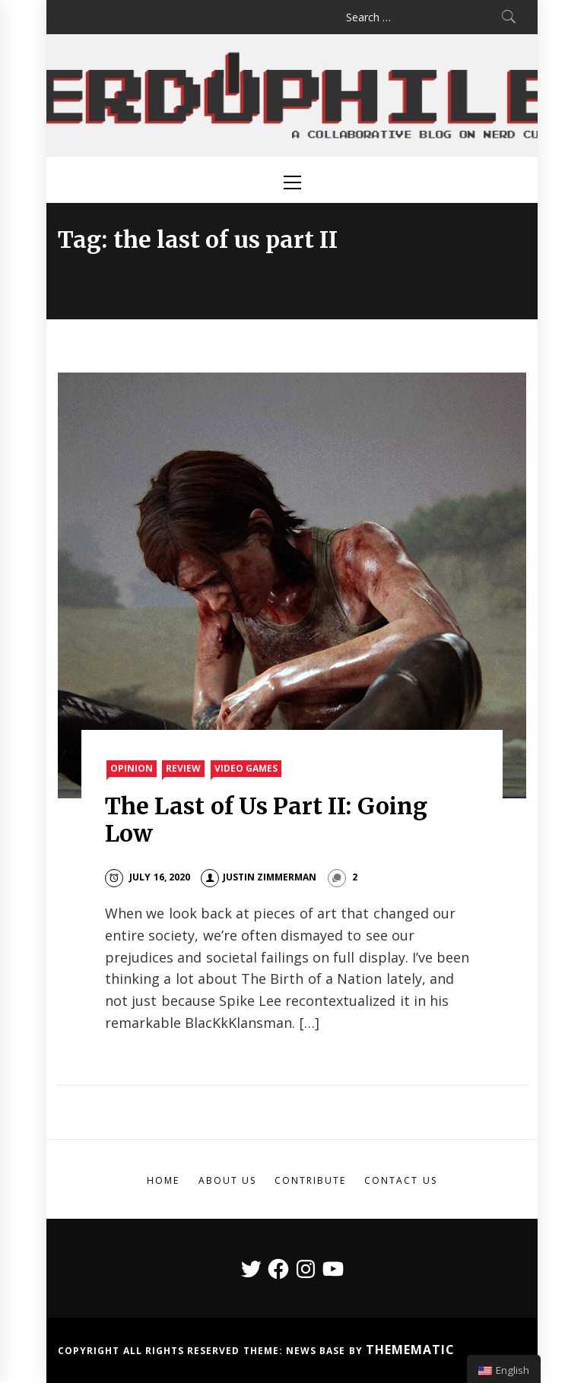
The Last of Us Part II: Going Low (266, 819)
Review (183, 768)
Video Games (246, 768)
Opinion (131, 768)
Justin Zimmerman (258, 877)
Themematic (410, 1349)
